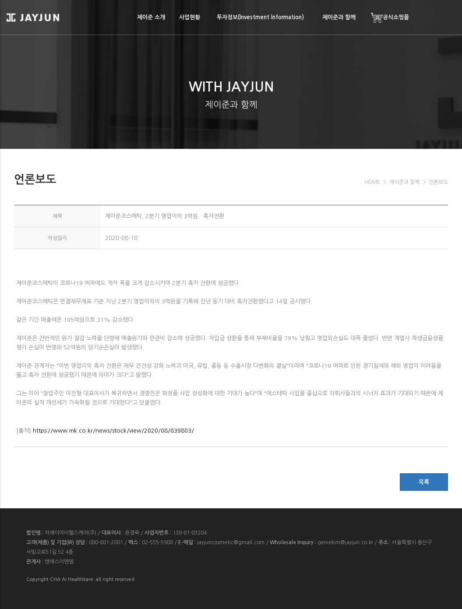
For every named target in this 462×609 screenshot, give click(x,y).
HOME (372, 182)
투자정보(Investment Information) (260, 17)
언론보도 (438, 182)
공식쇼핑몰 (389, 17)
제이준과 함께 (339, 17)
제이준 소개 (151, 17)
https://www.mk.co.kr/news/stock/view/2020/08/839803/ (113, 430)
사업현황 (189, 17)
